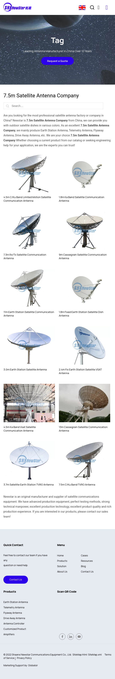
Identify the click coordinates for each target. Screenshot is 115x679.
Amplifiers (8, 634)
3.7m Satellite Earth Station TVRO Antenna (29, 484)
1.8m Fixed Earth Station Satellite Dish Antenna (81, 313)
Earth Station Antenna (15, 602)
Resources (87, 561)
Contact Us (12, 580)
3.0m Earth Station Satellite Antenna (25, 369)
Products (62, 561)
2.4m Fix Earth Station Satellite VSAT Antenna (80, 371)
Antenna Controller (13, 623)
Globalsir (33, 665)
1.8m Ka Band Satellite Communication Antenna (81, 198)
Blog (83, 566)
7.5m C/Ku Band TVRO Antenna (77, 484)
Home (60, 555)
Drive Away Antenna (14, 618)
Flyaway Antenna (12, 613)
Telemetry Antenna (13, 607)
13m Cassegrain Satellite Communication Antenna (83, 428)
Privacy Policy (24, 658)
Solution (61, 566)
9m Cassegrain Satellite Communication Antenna (83, 256)
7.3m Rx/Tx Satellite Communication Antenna (25, 256)
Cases (84, 555)
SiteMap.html (79, 654)
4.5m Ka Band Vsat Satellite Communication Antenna (20, 428)
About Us (62, 571)
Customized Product (14, 629)
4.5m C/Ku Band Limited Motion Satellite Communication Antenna (27, 198)
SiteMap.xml (95, 654)
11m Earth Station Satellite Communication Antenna (29, 313)
